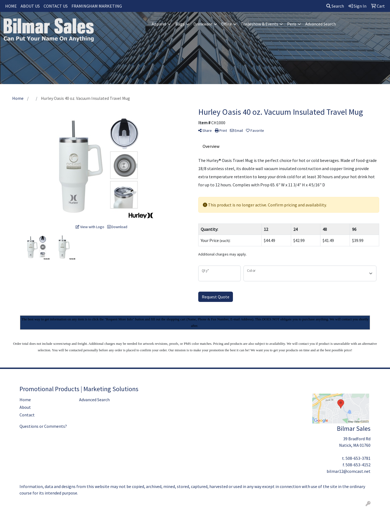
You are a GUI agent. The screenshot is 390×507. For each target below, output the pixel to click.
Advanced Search (320, 24)
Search (335, 6)
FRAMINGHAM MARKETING (97, 6)
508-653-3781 (358, 458)
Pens (291, 24)
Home (25, 399)
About (25, 407)
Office (226, 24)
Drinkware (202, 24)
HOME (11, 6)
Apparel (159, 24)
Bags (179, 24)
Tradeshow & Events (259, 24)
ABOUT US (30, 6)
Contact (27, 414)
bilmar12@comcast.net (348, 471)
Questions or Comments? (43, 426)
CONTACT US (56, 6)
